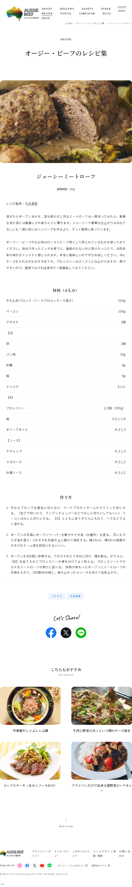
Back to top (66, 826)
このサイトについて (81, 853)
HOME (69, 23)
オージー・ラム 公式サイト (71, 865)
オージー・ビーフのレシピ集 (90, 23)
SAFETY (87, 8)
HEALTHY (67, 8)
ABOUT (47, 8)
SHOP (46, 18)
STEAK (106, 8)
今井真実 (31, 203)
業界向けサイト (99, 865)
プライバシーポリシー (41, 853)
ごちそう (56, 596)
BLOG (107, 13)
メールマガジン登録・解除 (104, 853)
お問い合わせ (124, 853)
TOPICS (65, 13)
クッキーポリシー (61, 853)
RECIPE (47, 13)
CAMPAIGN (87, 13)
